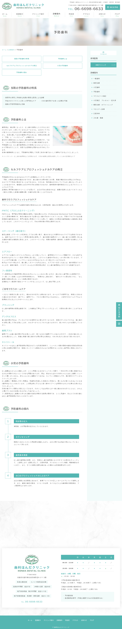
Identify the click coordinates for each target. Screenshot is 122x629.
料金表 (71, 14)
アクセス (86, 14)
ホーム (4, 14)
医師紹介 (19, 14)
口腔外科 (96, 114)
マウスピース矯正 (99, 96)
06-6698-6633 (31, 601)
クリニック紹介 (38, 14)
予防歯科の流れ (21, 73)
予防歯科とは (62, 59)
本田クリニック (101, 65)
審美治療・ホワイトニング (103, 105)
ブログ (117, 14)
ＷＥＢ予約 (119, 311)
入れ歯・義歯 (98, 119)
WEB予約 (112, 7)
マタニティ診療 (99, 110)
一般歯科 (96, 79)
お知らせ (102, 14)
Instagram (103, 53)
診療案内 (57, 14)
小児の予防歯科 (62, 66)
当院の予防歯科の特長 (21, 59)
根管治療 (96, 83)
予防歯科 (96, 92)
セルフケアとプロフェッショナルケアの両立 (21, 66)
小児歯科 (96, 88)
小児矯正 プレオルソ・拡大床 (104, 101)
